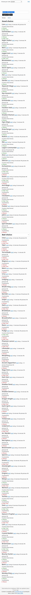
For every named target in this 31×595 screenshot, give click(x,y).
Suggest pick (5, 14)
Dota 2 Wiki (20, 593)
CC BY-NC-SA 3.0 (19, 591)
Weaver (5, 28)
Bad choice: (7, 234)
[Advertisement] (15, 6)
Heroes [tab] (4, 18)
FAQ (29, 1)
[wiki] (6, 24)
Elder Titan (5, 30)
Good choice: (8, 21)
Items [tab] (9, 18)
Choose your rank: (5, 1)
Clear (11, 14)
